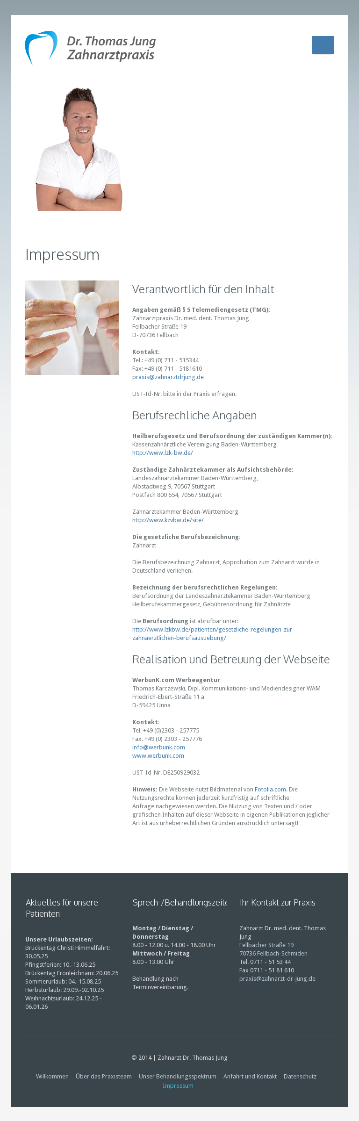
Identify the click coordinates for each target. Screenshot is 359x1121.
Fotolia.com (270, 789)
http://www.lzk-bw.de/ (162, 452)
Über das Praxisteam (104, 1076)
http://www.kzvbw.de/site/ (168, 520)
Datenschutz (300, 1076)
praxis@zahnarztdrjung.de (168, 377)
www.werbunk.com (158, 755)
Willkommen (52, 1076)
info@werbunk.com (158, 747)
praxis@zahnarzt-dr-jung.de (277, 978)
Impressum (178, 1085)
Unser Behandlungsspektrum (177, 1076)
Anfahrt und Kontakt (250, 1076)
